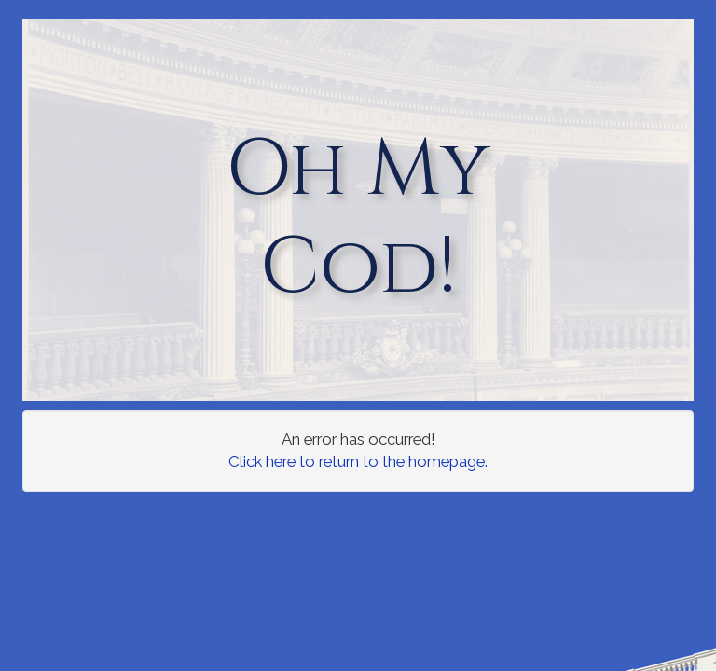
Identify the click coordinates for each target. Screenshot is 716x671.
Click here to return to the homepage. (358, 461)
